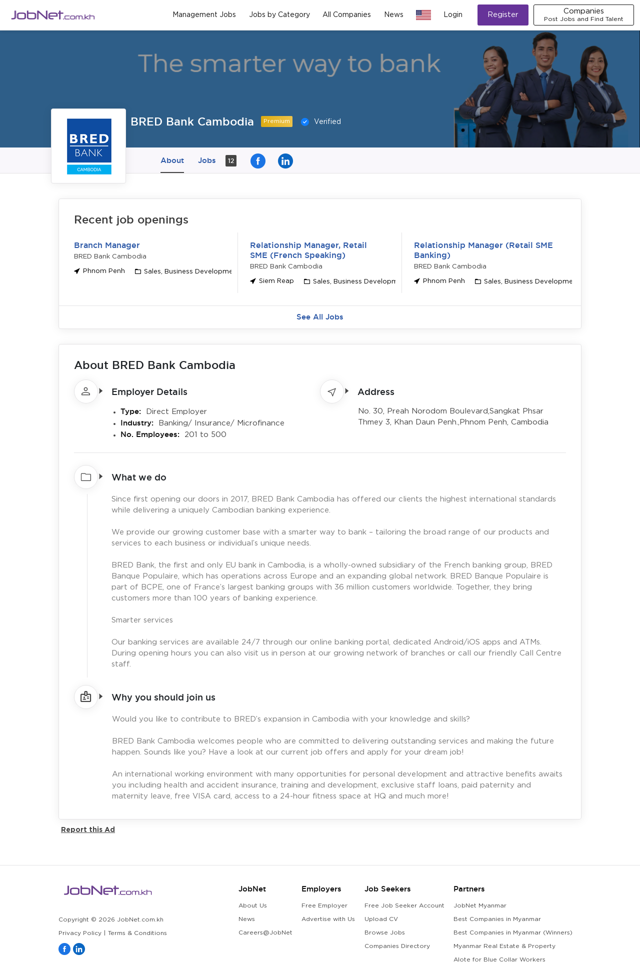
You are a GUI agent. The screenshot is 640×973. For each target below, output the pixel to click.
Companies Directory (397, 946)
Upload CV (381, 919)
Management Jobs (204, 15)
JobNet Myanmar (480, 905)
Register (503, 15)
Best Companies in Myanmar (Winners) (513, 933)
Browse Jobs (384, 933)
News (394, 15)
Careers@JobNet (265, 933)
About (172, 160)
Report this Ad (88, 829)
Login (453, 15)
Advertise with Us (328, 919)
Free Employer (325, 905)
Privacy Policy (80, 933)
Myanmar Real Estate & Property (505, 946)
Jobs (217, 160)
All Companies (346, 15)
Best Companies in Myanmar (497, 919)
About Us (252, 905)
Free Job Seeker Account (404, 905)
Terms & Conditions (137, 933)
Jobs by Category (279, 15)
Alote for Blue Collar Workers (500, 959)
